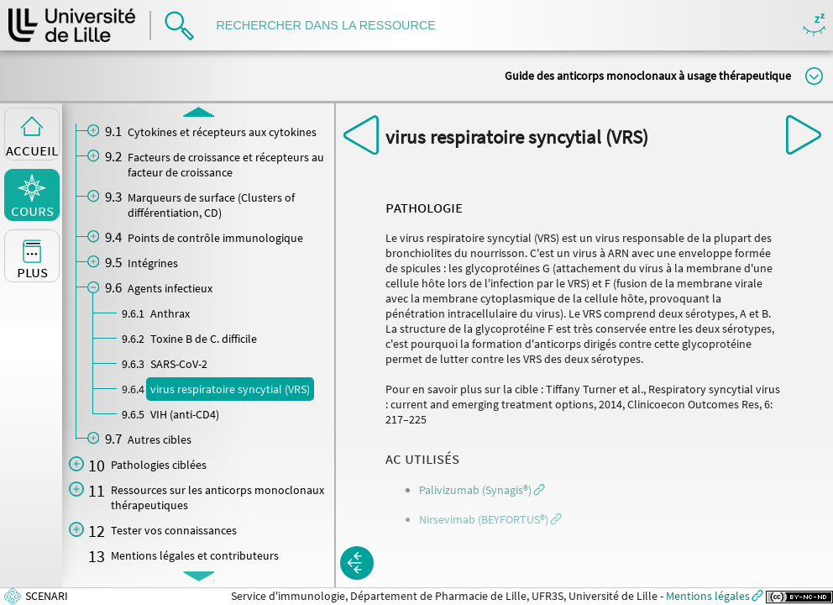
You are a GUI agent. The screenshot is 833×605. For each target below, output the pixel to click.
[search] (334, 25)
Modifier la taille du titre (814, 76)
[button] (482, 489)
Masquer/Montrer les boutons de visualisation (814, 25)
